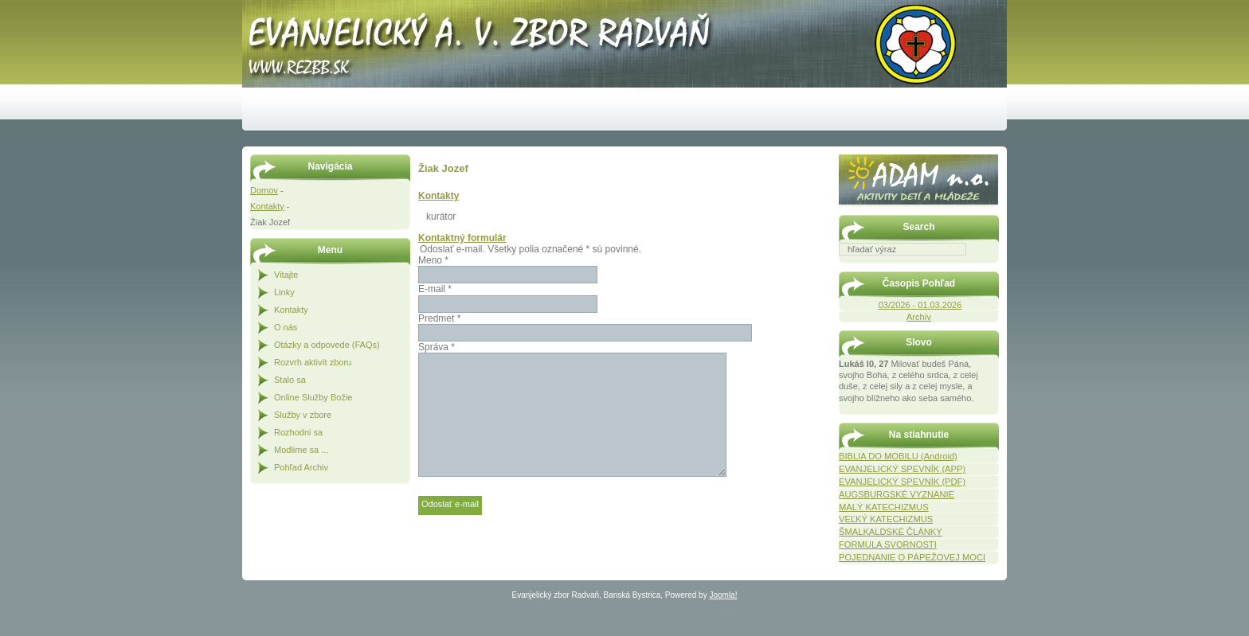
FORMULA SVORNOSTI (888, 544)
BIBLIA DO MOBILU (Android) (898, 456)
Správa (436, 347)
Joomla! (723, 595)
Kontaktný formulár (462, 238)
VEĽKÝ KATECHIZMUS (886, 519)
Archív (918, 317)
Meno (433, 260)
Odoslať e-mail (450, 504)
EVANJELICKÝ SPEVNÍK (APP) (902, 469)
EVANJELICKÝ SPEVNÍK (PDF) (902, 481)
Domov (264, 190)
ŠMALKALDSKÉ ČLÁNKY (890, 532)
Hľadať (991, 267)
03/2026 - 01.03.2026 (920, 305)
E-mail (435, 289)
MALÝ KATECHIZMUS (884, 507)
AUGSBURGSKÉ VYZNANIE (896, 494)
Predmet (439, 318)
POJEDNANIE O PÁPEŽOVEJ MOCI (912, 557)
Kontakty (267, 206)
